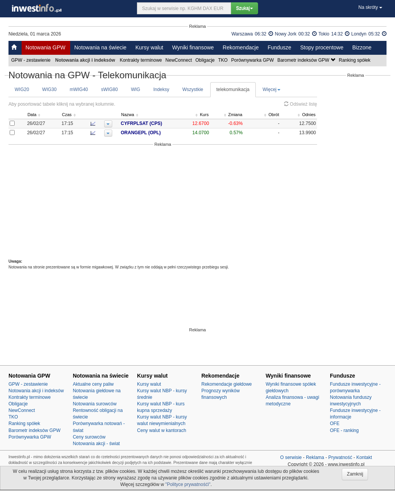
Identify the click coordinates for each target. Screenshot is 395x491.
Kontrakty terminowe (141, 60)
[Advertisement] (163, 203)
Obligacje (206, 60)
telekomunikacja (233, 89)
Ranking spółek (355, 60)
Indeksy (161, 89)
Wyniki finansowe (193, 47)
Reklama (315, 457)
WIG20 (22, 89)
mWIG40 (79, 89)
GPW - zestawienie (31, 60)
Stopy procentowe (321, 47)
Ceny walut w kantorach (161, 430)
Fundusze (279, 47)
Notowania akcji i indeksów (36, 390)
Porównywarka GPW (253, 60)
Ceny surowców (89, 437)
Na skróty (370, 7)
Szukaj (244, 8)
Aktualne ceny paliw (93, 384)
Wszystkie (192, 89)
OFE (334, 423)
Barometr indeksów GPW (307, 60)
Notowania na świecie (100, 47)
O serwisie (291, 457)
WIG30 (49, 89)
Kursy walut (149, 47)
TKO (223, 60)
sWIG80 (109, 89)
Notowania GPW (45, 47)
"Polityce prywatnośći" (187, 484)
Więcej (271, 89)
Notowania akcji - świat (96, 443)
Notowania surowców (94, 404)
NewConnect (179, 60)
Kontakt (364, 457)
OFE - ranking (344, 430)
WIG (135, 89)
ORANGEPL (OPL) (141, 132)
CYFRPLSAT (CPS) (141, 123)
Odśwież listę (300, 104)
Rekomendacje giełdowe (226, 384)
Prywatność (340, 457)
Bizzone (361, 47)
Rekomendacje (240, 47)
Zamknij (355, 474)
